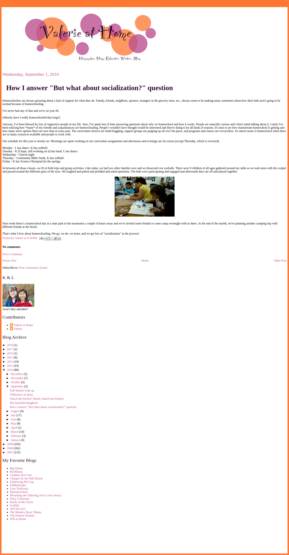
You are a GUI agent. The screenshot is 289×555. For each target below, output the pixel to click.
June (14, 419)
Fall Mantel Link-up (22, 390)
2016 (10, 353)
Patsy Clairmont (19, 498)
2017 (10, 349)
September (17, 386)
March (15, 431)
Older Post (280, 260)
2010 (10, 369)
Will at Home (18, 518)
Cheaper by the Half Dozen (26, 478)
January (16, 440)
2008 (10, 448)
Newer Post (9, 260)
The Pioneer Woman (22, 515)
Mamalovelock (19, 492)
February (16, 435)
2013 (10, 357)
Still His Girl (17, 508)
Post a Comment (12, 254)
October (16, 382)
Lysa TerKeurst (19, 488)
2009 (10, 444)
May (14, 423)
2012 (10, 361)
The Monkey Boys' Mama (25, 512)
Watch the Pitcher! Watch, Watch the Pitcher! (37, 398)
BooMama (16, 471)
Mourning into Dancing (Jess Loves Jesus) (35, 495)
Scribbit (14, 505)
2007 (10, 452)
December (17, 374)
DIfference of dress (21, 394)
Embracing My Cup (22, 481)
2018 (10, 345)
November (17, 378)
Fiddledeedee (18, 485)
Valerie (18, 328)
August (15, 411)
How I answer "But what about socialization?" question (89, 88)
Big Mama (16, 468)
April (14, 427)
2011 (10, 365)
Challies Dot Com (21, 475)
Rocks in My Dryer (21, 502)
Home (145, 260)
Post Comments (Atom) (33, 267)
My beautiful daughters (24, 402)
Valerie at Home (23, 325)
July (13, 415)
